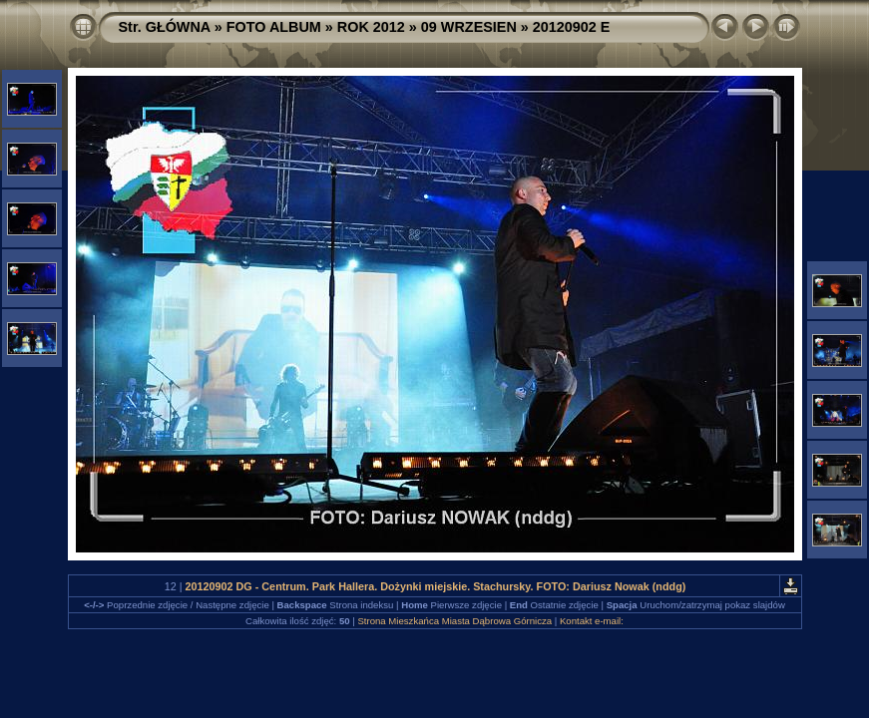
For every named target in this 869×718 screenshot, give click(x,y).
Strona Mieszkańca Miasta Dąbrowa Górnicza (454, 620)
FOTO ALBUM (273, 27)
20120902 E (572, 27)
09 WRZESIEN (469, 27)
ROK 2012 (371, 27)
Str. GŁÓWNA (165, 27)
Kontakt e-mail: (592, 620)
